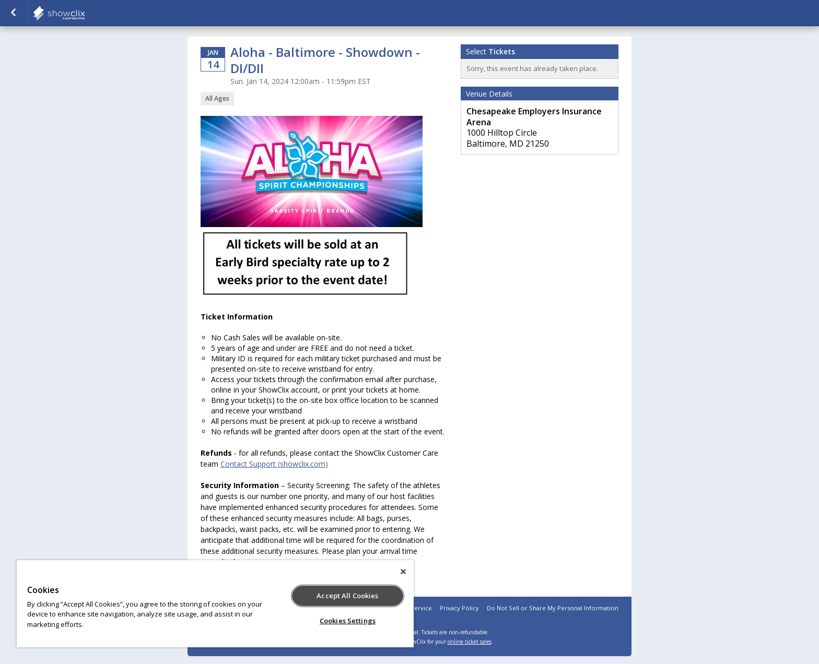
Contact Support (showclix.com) (274, 464)
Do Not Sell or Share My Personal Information (552, 608)
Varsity (84, 13)
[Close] (403, 571)
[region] (215, 603)
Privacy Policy (459, 608)
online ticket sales (470, 641)
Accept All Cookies (347, 595)
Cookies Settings (348, 620)
